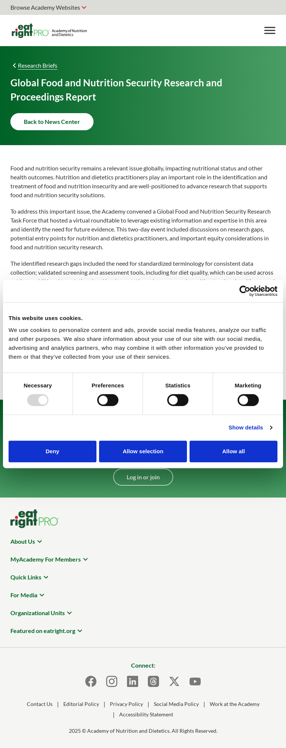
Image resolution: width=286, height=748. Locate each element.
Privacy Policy (126, 704)
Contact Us (40, 704)
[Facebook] (90, 681)
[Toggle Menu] (270, 30)
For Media (23, 594)
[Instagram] (111, 681)
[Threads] (153, 681)
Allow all (233, 451)
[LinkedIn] (132, 681)
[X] (174, 681)
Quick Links (25, 577)
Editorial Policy (81, 704)
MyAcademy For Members (45, 559)
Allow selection (143, 451)
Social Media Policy (176, 704)
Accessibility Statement (146, 714)
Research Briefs (37, 65)
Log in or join (143, 476)
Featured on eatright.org (42, 630)
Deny (52, 451)
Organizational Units (37, 612)
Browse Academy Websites (45, 7)
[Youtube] (195, 681)
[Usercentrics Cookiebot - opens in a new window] (244, 291)
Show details (246, 427)
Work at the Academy (235, 704)
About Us (22, 541)
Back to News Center (52, 121)
